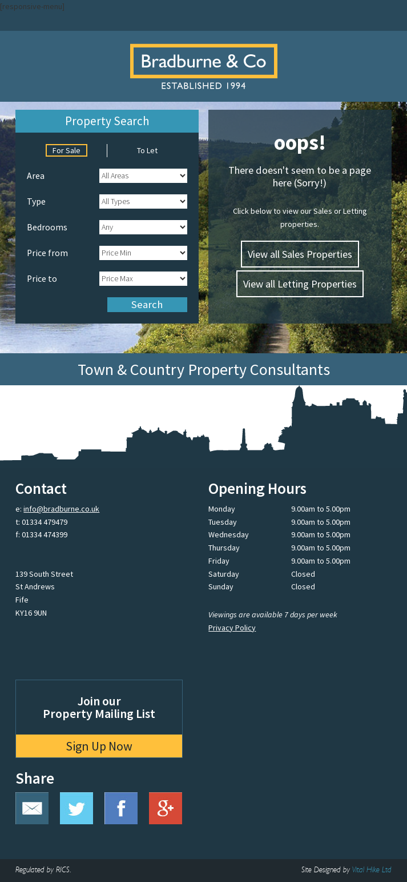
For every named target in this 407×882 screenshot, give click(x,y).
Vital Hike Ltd (372, 870)
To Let (147, 150)
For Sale (66, 150)
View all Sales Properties (300, 254)
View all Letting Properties (300, 283)
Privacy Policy (232, 627)
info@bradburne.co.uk (61, 509)
